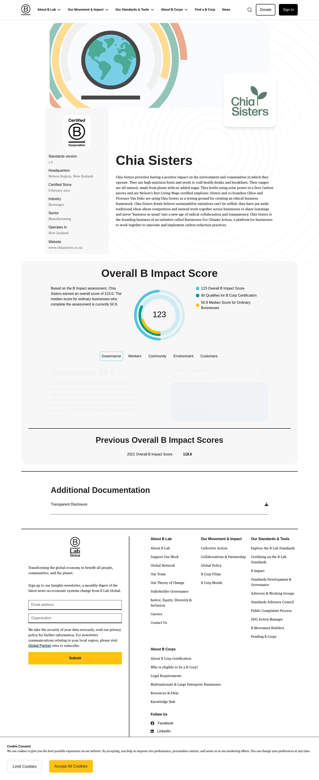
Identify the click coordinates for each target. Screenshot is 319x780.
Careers (156, 613)
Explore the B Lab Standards (273, 547)
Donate (265, 10)
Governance (111, 356)
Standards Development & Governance (271, 581)
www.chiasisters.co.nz (65, 247)
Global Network (163, 565)
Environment (183, 356)
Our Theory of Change (167, 582)
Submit (75, 658)
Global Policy (211, 565)
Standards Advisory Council (272, 601)
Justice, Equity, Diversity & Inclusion (171, 602)
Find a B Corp (205, 9)
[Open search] (249, 9)
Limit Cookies (25, 766)
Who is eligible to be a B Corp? (174, 666)
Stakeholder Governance (170, 591)
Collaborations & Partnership (223, 556)
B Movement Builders (267, 627)
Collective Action (214, 547)
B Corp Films (211, 573)
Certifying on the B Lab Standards (268, 559)
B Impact (258, 570)
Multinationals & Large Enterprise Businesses (186, 684)
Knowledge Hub (163, 701)
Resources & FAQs (165, 692)
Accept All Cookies (71, 766)
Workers (134, 356)
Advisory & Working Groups (272, 593)
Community (157, 356)
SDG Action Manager (267, 619)
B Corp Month (211, 582)
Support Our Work (165, 556)
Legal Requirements (166, 675)
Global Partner (39, 646)
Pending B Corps (263, 636)
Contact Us (159, 622)
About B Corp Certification (171, 658)
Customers (209, 356)
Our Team (158, 573)
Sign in (288, 10)
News (226, 9)
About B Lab (160, 547)
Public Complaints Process (271, 610)
